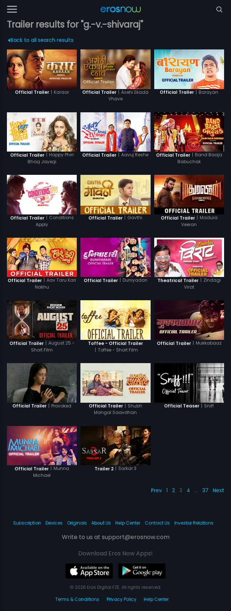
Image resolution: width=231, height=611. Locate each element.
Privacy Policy (121, 599)
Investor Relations (194, 523)
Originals (77, 523)
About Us (101, 523)
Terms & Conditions (77, 599)
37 (205, 490)
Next (218, 490)
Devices (54, 523)
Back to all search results (40, 40)
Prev (156, 490)
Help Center (127, 523)
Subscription (27, 523)
